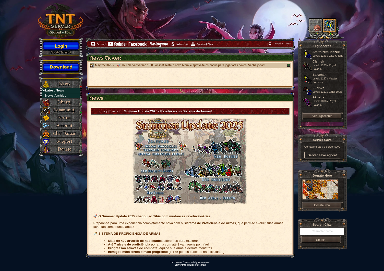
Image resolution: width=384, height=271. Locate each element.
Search (320, 240)
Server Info (181, 265)
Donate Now (322, 205)
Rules (191, 265)
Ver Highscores (322, 116)
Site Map (201, 265)
